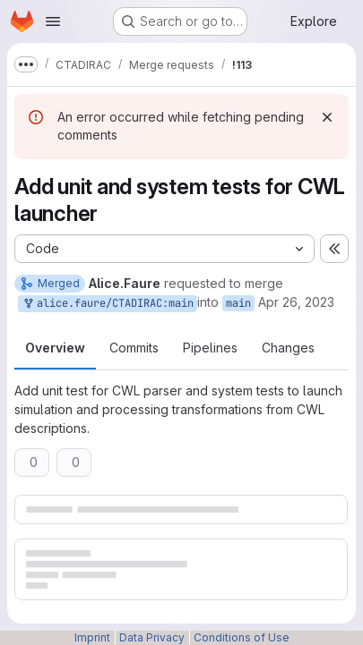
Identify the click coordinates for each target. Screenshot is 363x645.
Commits (134, 347)
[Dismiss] (327, 117)
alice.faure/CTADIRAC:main (108, 303)
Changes (288, 347)
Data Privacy (152, 637)
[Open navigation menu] (53, 21)
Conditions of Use (242, 637)
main (238, 303)
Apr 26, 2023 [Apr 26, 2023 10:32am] (296, 302)
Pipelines (210, 347)
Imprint (92, 637)
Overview (55, 347)
